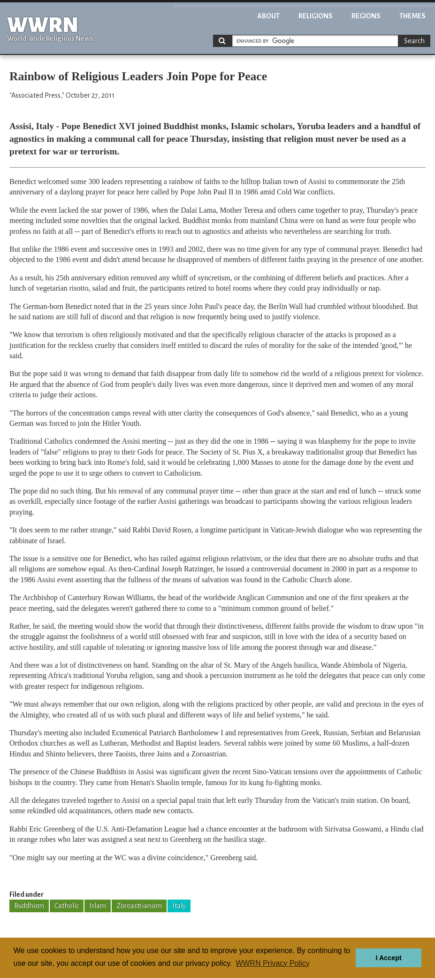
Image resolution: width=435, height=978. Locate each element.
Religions (315, 16)
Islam (97, 905)
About (268, 16)
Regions (366, 16)
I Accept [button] (388, 958)
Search (414, 41)
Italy (179, 905)
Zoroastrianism (139, 905)
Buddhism (29, 905)
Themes (412, 16)
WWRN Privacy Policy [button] (272, 963)
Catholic (66, 905)
